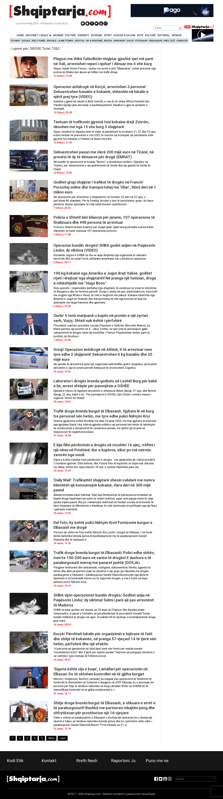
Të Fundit (15, 41)
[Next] (51, 738)
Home (20, 35)
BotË (140, 35)
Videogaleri (155, 41)
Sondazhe (182, 41)
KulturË (150, 35)
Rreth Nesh (86, 760)
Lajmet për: (35, 48)
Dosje (130, 41)
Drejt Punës (38, 41)
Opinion (177, 35)
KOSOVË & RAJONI (124, 35)
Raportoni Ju (123, 760)
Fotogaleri (141, 41)
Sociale (26, 41)
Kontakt (49, 760)
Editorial (163, 35)
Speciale (51, 41)
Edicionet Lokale (38, 35)
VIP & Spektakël (94, 41)
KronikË (58, 35)
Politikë (70, 35)
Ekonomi (96, 35)
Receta (108, 41)
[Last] (63, 738)
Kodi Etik (15, 760)
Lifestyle (79, 41)
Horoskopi (119, 41)
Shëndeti (83, 35)
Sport (108, 35)
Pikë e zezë (169, 41)
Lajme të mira (65, 41)
